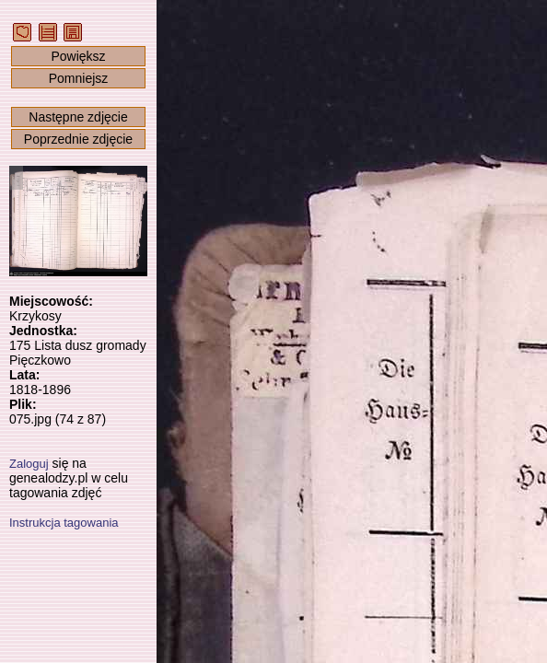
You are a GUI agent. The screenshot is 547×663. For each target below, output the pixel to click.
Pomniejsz (79, 78)
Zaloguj (29, 464)
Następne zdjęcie (78, 117)
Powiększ (78, 56)
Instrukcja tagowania (64, 522)
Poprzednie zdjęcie (78, 139)
